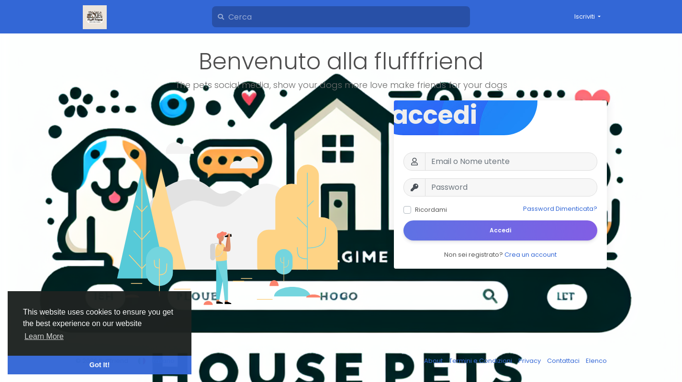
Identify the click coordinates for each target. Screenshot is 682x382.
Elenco (596, 360)
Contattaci (564, 360)
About (434, 360)
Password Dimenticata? (560, 208)
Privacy (530, 360)
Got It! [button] (99, 365)
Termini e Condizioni (481, 360)
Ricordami (431, 209)
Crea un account (530, 254)
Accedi (500, 230)
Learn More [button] (44, 336)
